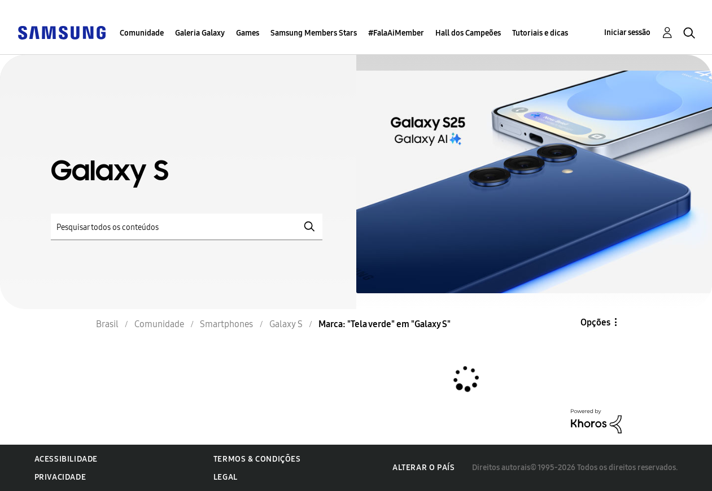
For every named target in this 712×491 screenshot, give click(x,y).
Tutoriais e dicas (540, 33)
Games (247, 33)
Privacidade (60, 477)
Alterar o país (423, 467)
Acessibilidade (66, 459)
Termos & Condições (257, 459)
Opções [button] (595, 322)
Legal (225, 477)
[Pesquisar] (186, 227)
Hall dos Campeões (468, 33)
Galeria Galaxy (200, 33)
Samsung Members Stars (313, 33)
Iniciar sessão (627, 32)
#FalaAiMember (396, 33)
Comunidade (142, 33)
